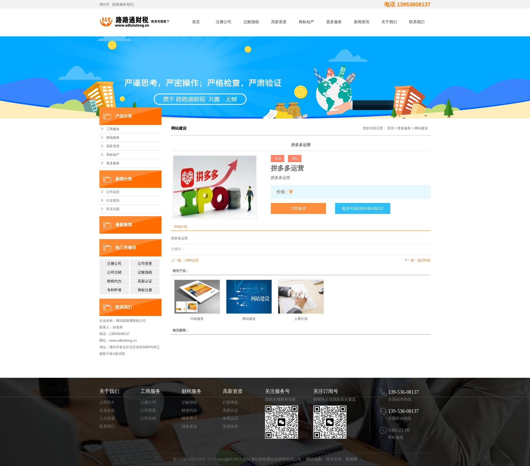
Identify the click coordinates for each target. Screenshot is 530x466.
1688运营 (191, 260)
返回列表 (424, 260)
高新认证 (230, 410)
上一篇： (177, 260)
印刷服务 (197, 319)
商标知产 (306, 22)
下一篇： (410, 260)
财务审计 (189, 418)
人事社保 (301, 319)
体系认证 (230, 418)
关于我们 (389, 22)
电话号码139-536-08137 (363, 208)
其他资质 (230, 426)
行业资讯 (113, 200)
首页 (196, 22)
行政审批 (230, 402)
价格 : (282, 191)
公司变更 (148, 410)
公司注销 (148, 418)
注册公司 (223, 22)
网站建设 (421, 128)
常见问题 (113, 209)
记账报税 (251, 22)
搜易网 (351, 459)
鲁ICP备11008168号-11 (192, 459)
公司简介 (107, 402)
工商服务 (113, 129)
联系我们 (417, 22)
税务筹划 (189, 426)
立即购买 (298, 208)
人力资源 (107, 418)
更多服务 (334, 22)
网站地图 (314, 459)
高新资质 (279, 22)
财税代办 (189, 410)
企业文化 (107, 410)
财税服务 (113, 138)
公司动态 (113, 192)
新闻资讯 (361, 22)
